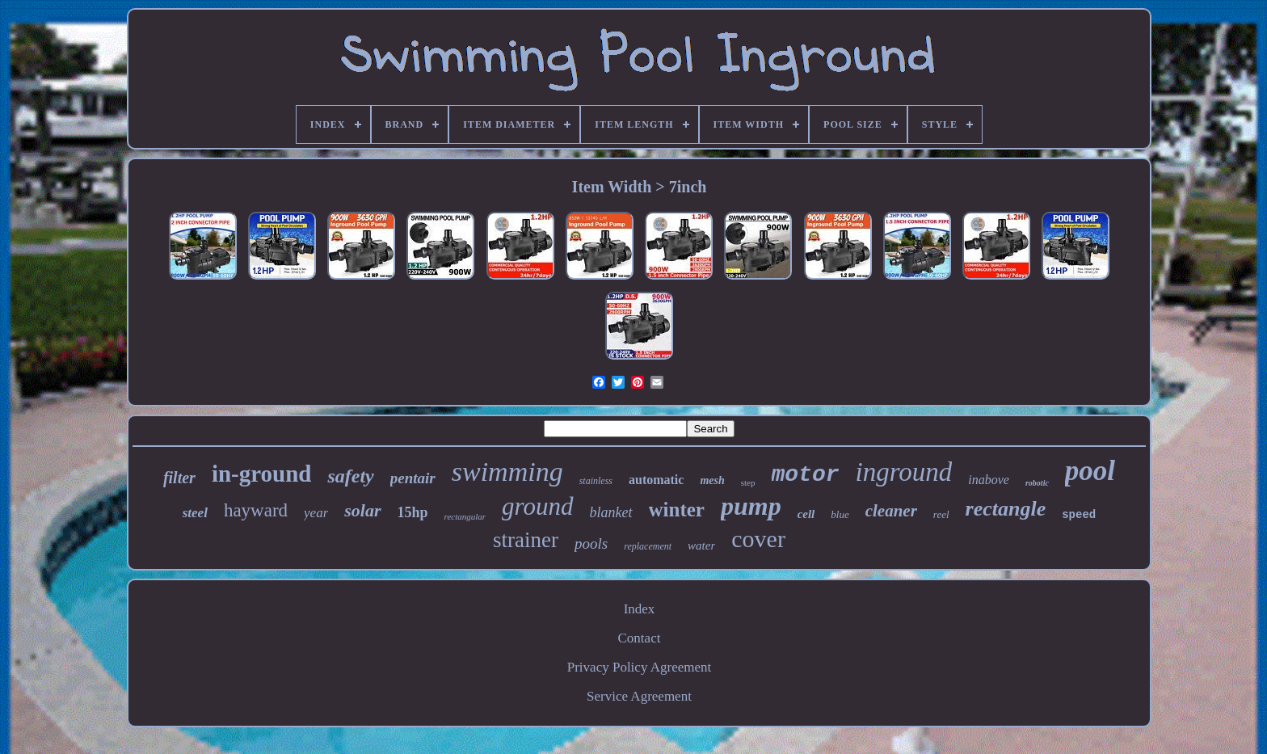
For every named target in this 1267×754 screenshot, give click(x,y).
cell (806, 514)
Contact (639, 638)
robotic (1037, 482)
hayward (256, 510)
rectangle (1006, 508)
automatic (656, 480)
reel (941, 514)
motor (806, 474)
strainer (525, 540)
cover (758, 538)
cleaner (891, 510)
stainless (595, 481)
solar (362, 510)
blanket (611, 512)
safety (350, 476)
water (701, 545)
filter (179, 478)
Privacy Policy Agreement (639, 667)
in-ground (262, 474)
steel (195, 512)
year (316, 512)
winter (677, 509)
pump (751, 505)
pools (591, 543)
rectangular (465, 516)
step (748, 482)
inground (904, 472)
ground (537, 506)
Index (639, 609)
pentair (413, 478)
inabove (988, 480)
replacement (647, 546)
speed (1079, 514)
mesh (712, 480)
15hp (413, 512)
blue (839, 514)
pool (1090, 471)
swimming (507, 472)
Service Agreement (639, 696)
